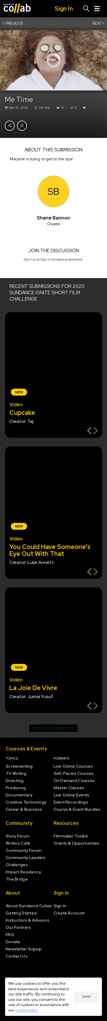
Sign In (45, 259)
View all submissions (53, 728)
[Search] (86, 8)
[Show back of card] (92, 431)
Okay (86, 997)
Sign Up (29, 259)
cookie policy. (27, 1010)
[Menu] (97, 8)
